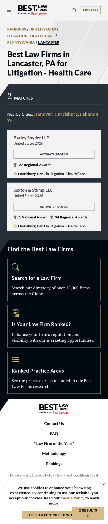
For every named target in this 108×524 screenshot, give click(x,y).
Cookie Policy (44, 475)
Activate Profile (54, 154)
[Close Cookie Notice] (101, 484)
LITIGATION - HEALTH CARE (31, 36)
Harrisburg (66, 114)
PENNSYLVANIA (21, 42)
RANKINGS (16, 29)
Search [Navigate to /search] (54, 280)
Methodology (54, 453)
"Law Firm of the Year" (54, 443)
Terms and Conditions (72, 475)
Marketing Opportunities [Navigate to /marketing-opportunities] (54, 326)
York (12, 121)
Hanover (43, 114)
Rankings (54, 463)
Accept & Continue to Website (54, 515)
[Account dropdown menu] (91, 10)
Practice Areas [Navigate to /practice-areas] (54, 373)
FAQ (54, 433)
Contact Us (54, 423)
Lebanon (89, 114)
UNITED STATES (42, 29)
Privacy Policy (20, 475)
